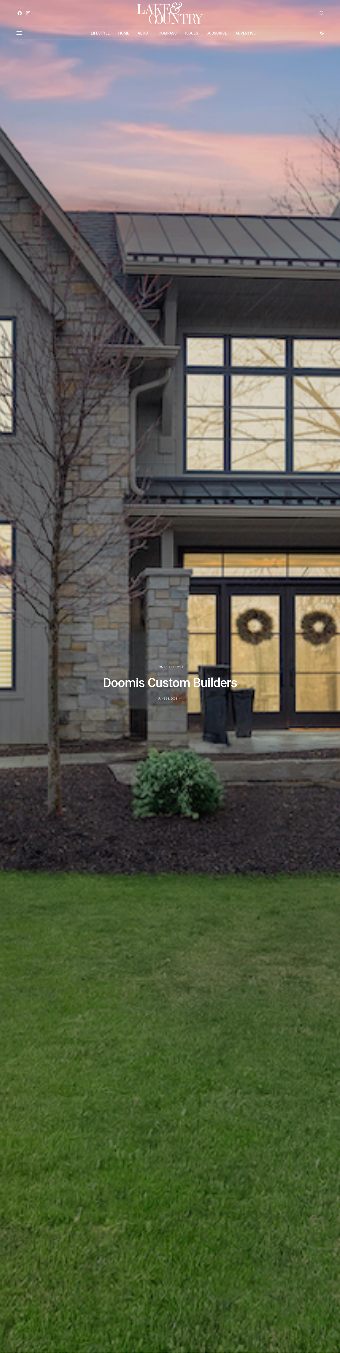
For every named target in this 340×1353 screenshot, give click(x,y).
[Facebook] (19, 13)
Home (123, 33)
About (144, 33)
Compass (168, 33)
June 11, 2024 (167, 698)
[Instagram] (28, 13)
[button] (322, 33)
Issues (191, 33)
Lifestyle (100, 33)
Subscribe (217, 33)
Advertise (246, 33)
